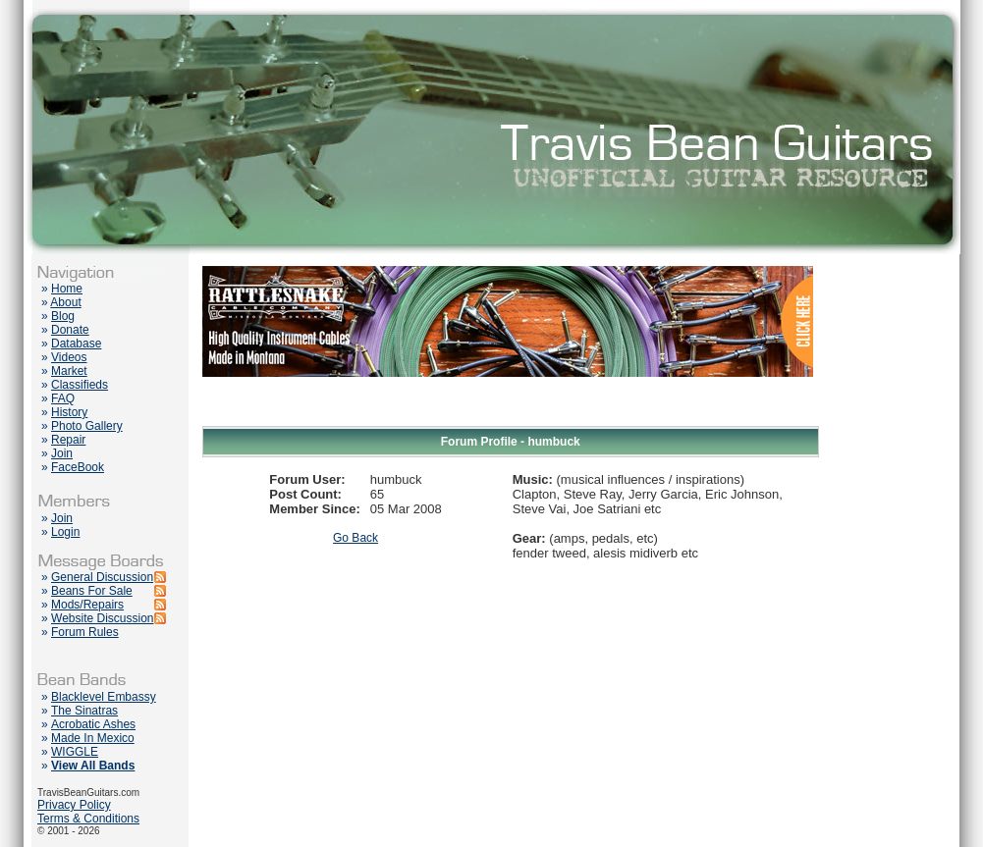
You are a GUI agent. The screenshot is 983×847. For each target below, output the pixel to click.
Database (76, 343)
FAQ (63, 398)
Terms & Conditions (88, 818)
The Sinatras (84, 710)
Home (66, 288)
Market (69, 371)
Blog (63, 316)
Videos (68, 357)
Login (65, 532)
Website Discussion (102, 618)
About (65, 302)
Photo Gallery (87, 426)
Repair (68, 440)
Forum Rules (85, 632)
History (69, 412)
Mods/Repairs (87, 604)
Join (62, 453)
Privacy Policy (74, 805)
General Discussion (102, 577)
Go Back (355, 538)
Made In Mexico (93, 738)
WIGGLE (74, 752)
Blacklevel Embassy (103, 697)
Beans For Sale (92, 591)
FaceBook (77, 467)
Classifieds (79, 385)
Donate (70, 330)
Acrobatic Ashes (93, 724)
